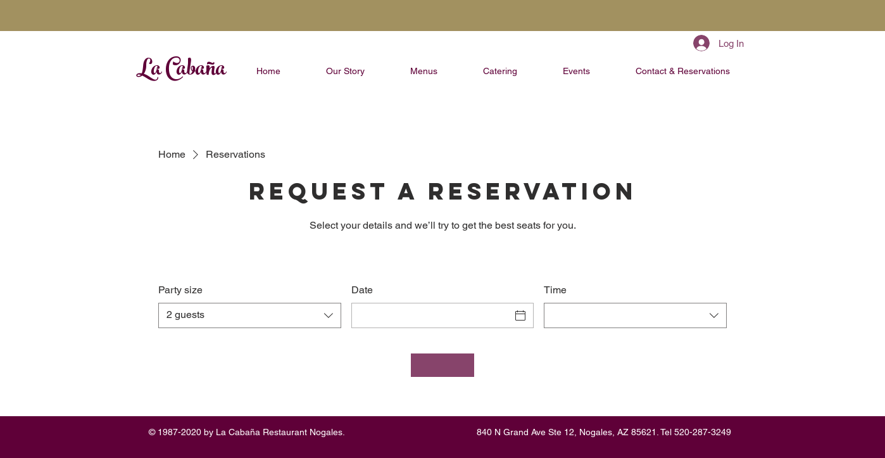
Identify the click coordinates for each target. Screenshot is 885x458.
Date (362, 290)
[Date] (431, 315)
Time (555, 290)
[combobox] (249, 315)
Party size (180, 290)
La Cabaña (181, 71)
